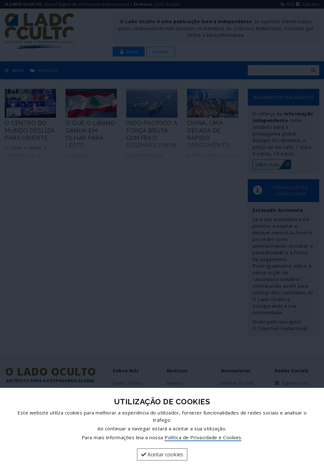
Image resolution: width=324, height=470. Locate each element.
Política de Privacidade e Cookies (203, 437)
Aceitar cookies (162, 454)
